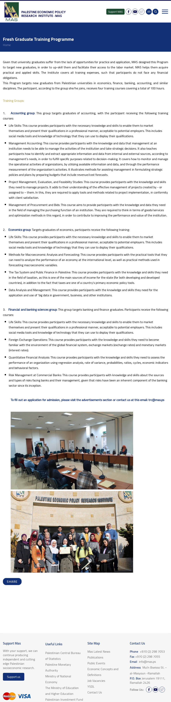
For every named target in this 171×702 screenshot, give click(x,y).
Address (148, 670)
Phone (147, 651)
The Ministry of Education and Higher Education (62, 691)
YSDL (90, 686)
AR (149, 11)
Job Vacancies (96, 681)
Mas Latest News (98, 651)
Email (143, 662)
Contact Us (94, 692)
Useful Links (53, 644)
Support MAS (115, 11)
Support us (13, 677)
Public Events (96, 663)
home (7, 45)
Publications (95, 657)
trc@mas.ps (156, 400)
